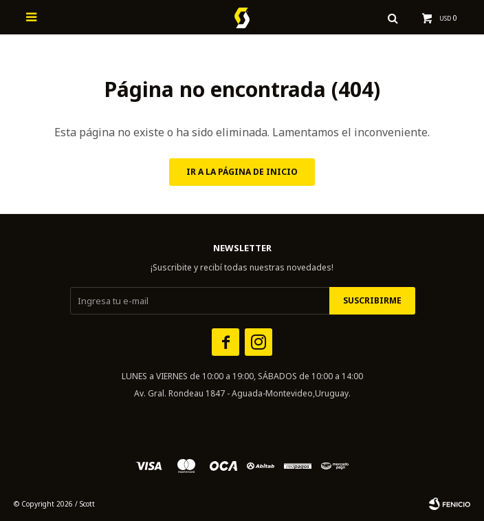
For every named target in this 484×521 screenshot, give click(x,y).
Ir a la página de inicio (242, 172)
